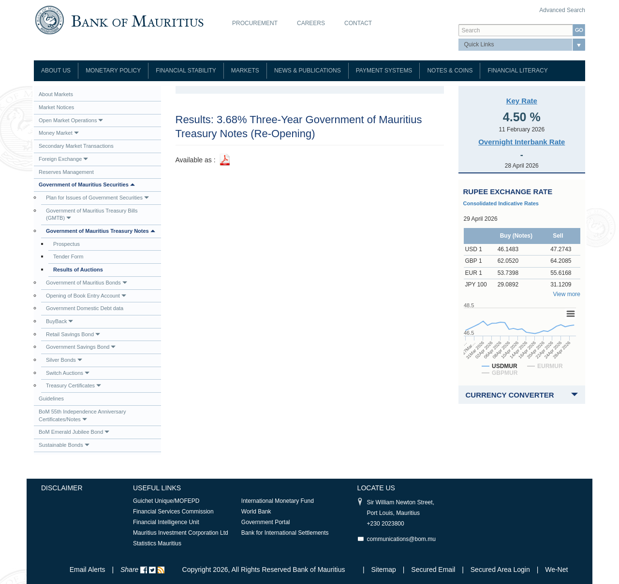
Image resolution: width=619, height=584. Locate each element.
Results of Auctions (78, 269)
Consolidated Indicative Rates (501, 203)
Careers (311, 23)
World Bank (256, 511)
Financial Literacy (517, 70)
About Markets (56, 94)
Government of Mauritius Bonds (86, 282)
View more (566, 294)
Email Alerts (87, 569)
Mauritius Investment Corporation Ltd (180, 532)
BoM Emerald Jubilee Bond (74, 432)
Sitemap (384, 569)
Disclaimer (62, 488)
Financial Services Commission (173, 511)
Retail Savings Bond (73, 334)
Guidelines (51, 398)
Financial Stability (186, 70)
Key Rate (521, 101)
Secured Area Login (500, 569)
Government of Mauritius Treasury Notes (100, 231)
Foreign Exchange (63, 159)
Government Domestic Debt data (84, 308)
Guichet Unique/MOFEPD (166, 501)
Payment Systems (384, 70)
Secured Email (433, 569)
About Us (56, 70)
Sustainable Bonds (64, 445)
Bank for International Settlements (285, 532)
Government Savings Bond (81, 347)
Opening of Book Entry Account (86, 296)
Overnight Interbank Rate (521, 142)
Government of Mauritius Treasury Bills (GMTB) (92, 214)
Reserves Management (66, 172)
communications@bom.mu (401, 539)
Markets (245, 70)
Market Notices (56, 107)
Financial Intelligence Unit (166, 522)
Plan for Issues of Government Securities (97, 197)
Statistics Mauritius (157, 543)
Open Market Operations (71, 120)
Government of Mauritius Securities (87, 184)
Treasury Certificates (73, 385)
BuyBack (59, 321)
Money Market (59, 133)
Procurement (255, 23)
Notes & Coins (449, 70)
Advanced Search (562, 10)
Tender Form (68, 256)
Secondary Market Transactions (76, 146)
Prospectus (66, 244)
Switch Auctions (67, 373)
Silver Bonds (64, 360)
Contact (358, 23)
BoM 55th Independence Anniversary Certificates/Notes (82, 415)
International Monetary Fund (277, 501)
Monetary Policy (113, 70)
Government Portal (265, 522)
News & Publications (307, 70)
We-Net (556, 569)
